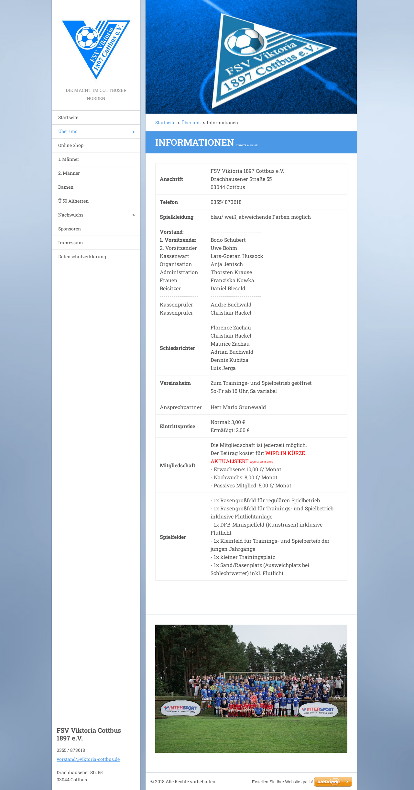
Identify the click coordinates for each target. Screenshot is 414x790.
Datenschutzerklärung (82, 256)
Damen (65, 187)
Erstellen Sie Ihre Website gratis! (282, 781)
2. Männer (69, 173)
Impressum (70, 242)
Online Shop (70, 145)
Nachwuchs (70, 215)
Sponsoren (69, 229)
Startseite (68, 117)
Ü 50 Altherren (73, 201)
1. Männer (68, 159)
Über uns (67, 131)
